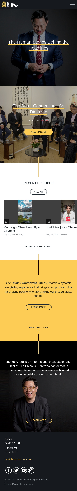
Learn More (38, 307)
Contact (11, 452)
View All (39, 192)
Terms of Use (26, 484)
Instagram (31, 470)
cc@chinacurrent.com (18, 459)
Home (8, 439)
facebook (8, 470)
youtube (24, 470)
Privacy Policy (11, 484)
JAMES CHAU (13, 443)
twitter (16, 470)
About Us (11, 447)
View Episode (39, 132)
